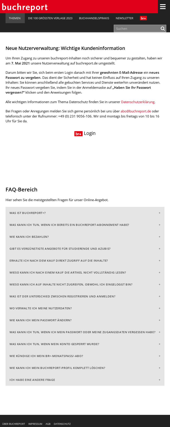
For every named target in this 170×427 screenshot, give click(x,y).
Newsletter (124, 18)
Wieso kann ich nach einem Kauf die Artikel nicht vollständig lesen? (68, 272)
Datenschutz (62, 423)
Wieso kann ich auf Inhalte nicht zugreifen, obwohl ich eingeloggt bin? (71, 284)
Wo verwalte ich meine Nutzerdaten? (41, 308)
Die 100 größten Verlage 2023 (50, 18)
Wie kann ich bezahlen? (29, 237)
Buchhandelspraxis (94, 18)
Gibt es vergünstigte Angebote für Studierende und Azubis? (60, 249)
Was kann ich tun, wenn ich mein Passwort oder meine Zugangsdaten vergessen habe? (82, 332)
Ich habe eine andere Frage (32, 380)
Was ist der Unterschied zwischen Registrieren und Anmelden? (62, 296)
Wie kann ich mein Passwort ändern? (41, 320)
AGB (48, 423)
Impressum (35, 423)
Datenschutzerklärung (138, 102)
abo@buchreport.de (136, 111)
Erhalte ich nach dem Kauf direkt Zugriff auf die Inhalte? (59, 261)
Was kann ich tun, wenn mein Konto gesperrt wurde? (54, 344)
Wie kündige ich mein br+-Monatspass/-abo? (46, 356)
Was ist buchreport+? (28, 213)
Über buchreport (13, 423)
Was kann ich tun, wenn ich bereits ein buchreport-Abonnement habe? (69, 225)
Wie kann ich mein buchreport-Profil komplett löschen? (57, 368)
